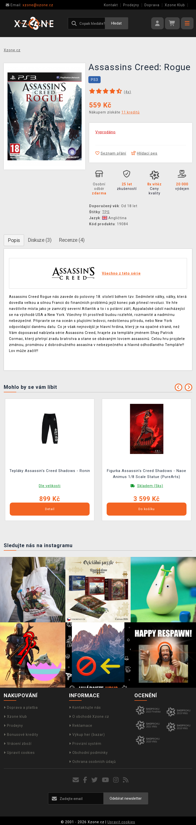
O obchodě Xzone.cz (89, 717)
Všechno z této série (121, 273)
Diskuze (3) (40, 240)
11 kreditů (130, 112)
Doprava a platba (21, 707)
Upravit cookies (19, 753)
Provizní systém (85, 744)
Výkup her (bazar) (87, 735)
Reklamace (80, 726)
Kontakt (111, 5)
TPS (106, 212)
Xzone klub (15, 717)
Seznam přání (110, 153)
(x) (127, 92)
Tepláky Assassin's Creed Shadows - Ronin (50, 470)
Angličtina (114, 218)
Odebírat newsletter (126, 798)
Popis (14, 240)
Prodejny (131, 5)
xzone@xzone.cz (29, 5)
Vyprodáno (105, 132)
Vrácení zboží (18, 744)
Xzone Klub (175, 5)
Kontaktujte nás (85, 707)
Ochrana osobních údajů (92, 762)
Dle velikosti (50, 486)
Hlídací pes (144, 153)
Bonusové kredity (21, 735)
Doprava (151, 5)
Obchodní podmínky (88, 753)
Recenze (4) (72, 240)
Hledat (116, 23)
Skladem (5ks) (150, 486)
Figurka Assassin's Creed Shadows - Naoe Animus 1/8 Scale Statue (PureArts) (146, 473)
